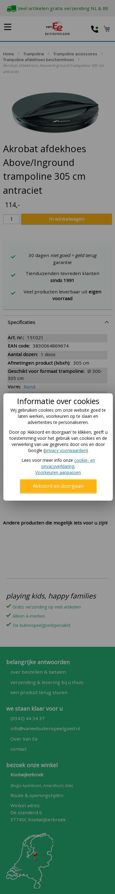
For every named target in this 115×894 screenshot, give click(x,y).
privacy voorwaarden (65, 450)
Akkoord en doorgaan (58, 486)
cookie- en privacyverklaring (68, 463)
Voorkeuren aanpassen (58, 472)
